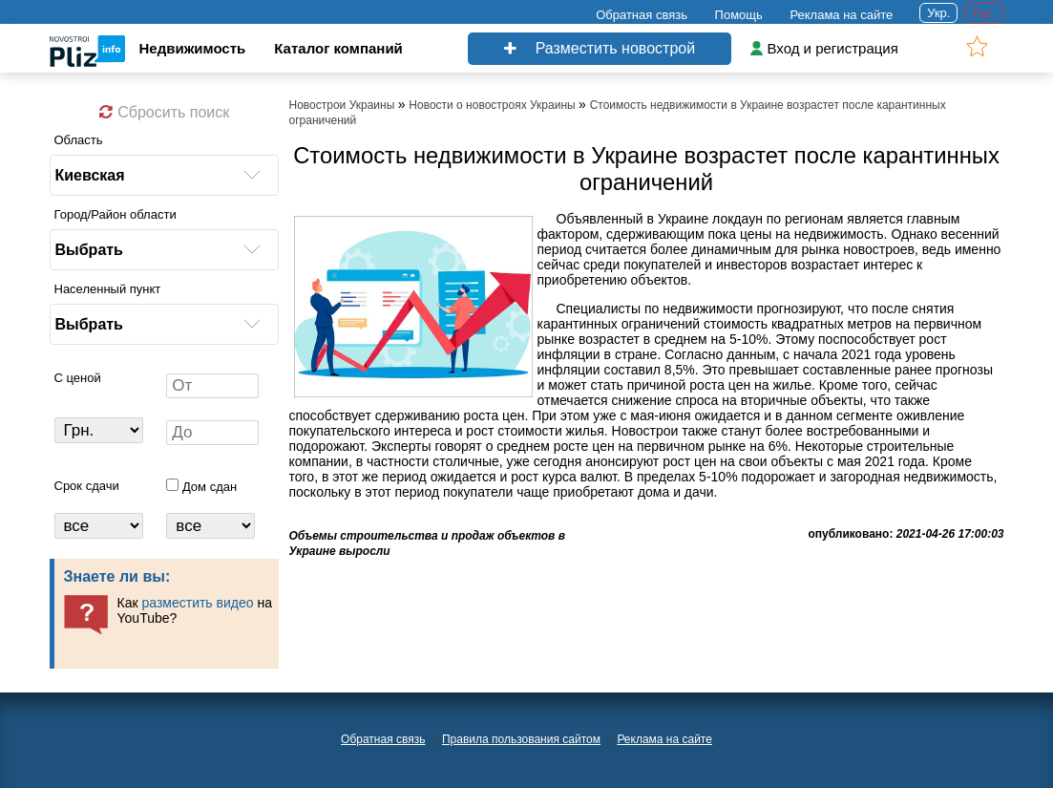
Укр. (938, 13)
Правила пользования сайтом (521, 739)
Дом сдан (209, 486)
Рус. (984, 13)
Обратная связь (641, 15)
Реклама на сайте (841, 15)
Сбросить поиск (164, 112)
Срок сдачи (86, 486)
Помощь (739, 15)
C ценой (77, 378)
